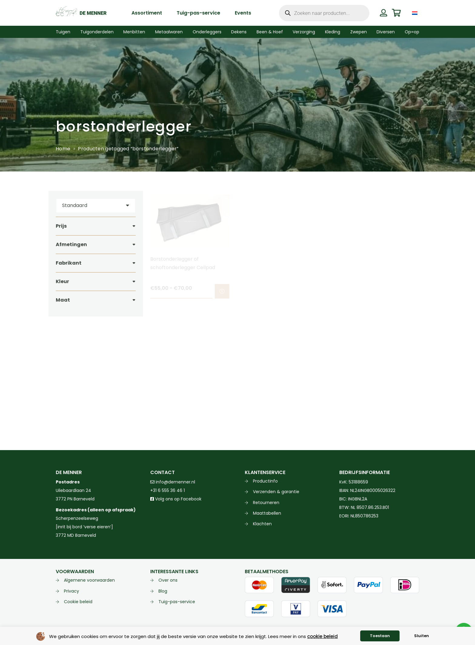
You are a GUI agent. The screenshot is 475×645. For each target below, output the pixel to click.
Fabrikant (68, 262)
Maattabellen (267, 513)
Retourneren (266, 503)
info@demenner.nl (172, 482)
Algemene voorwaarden (89, 580)
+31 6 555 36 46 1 (167, 490)
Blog (162, 591)
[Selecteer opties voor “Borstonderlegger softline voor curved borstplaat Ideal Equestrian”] (411, 291)
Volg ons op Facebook (175, 499)
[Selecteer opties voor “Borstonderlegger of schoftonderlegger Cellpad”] (222, 291)
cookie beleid (322, 636)
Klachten (262, 524)
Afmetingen (71, 244)
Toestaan (380, 635)
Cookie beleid (78, 602)
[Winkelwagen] (396, 13)
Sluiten (421, 635)
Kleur (62, 281)
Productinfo (265, 481)
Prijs (61, 225)
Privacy (71, 591)
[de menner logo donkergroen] (81, 13)
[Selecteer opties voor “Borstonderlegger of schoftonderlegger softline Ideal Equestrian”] (316, 291)
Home (63, 148)
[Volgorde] (96, 205)
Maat (63, 299)
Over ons (168, 580)
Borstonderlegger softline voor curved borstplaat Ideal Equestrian (376, 267)
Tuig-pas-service (176, 602)
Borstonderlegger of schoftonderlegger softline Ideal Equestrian (283, 267)
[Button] (383, 13)
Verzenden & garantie (276, 492)
